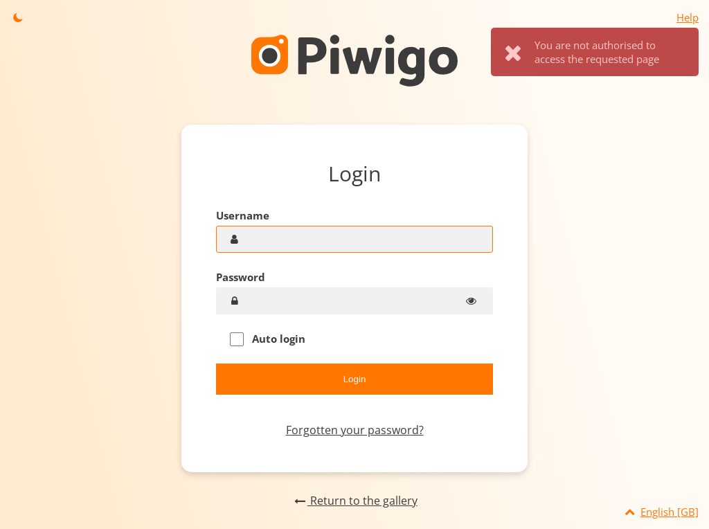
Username (242, 215)
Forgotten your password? (355, 430)
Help (687, 17)
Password (240, 277)
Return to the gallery (354, 500)
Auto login (267, 339)
